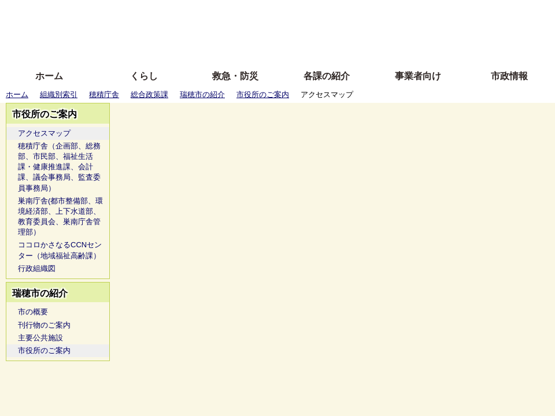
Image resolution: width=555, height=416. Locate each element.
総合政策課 (149, 94)
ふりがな (185, 13)
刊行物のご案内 (44, 325)
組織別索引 (58, 94)
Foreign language (202, 30)
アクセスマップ (44, 133)
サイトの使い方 (264, 47)
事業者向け (418, 76)
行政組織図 (37, 268)
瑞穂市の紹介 (202, 94)
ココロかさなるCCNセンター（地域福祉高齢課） (60, 249)
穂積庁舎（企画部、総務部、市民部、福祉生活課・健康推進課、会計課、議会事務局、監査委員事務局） (59, 167)
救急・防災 (235, 76)
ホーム (49, 76)
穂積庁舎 (104, 94)
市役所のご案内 (262, 94)
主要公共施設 (40, 337)
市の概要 (33, 311)
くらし (144, 76)
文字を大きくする (287, 30)
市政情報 (509, 76)
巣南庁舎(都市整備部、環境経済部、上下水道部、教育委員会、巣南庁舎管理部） (60, 216)
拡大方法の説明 (193, 47)
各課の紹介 (327, 76)
